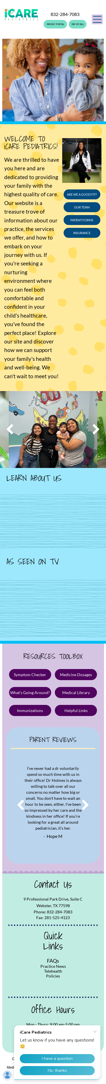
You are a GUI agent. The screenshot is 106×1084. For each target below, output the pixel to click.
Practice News (53, 966)
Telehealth (53, 971)
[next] (96, 429)
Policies (53, 975)
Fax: (40, 917)
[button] (97, 19)
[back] (10, 429)
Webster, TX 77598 (53, 905)
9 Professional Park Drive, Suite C (53, 899)
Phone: (40, 911)
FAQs (53, 961)
